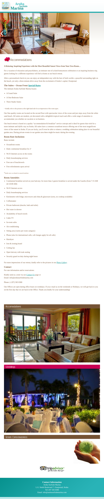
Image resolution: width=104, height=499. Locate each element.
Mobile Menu (99, 7)
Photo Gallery (62, 263)
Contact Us (30, 275)
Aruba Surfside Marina (14, 7)
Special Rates (34, 85)
